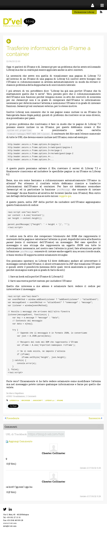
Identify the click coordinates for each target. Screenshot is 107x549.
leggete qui (65, 196)
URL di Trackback (16, 434)
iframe (60, 400)
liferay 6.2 (14, 400)
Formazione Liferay (84, 12)
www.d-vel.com (10, 523)
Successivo (95, 418)
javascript (38, 400)
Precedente (12, 418)
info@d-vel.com (9, 526)
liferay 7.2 (49, 400)
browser (26, 400)
